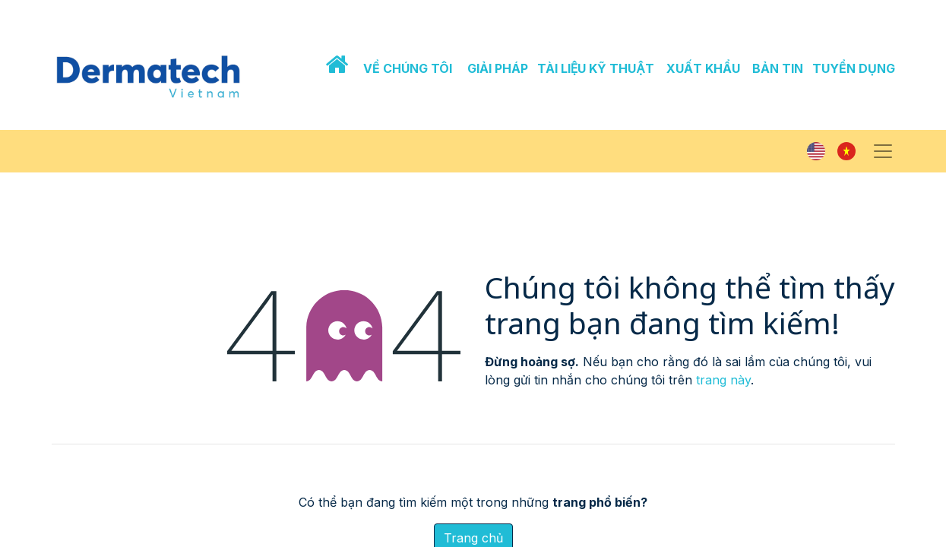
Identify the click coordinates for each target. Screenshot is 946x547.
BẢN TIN (777, 68)
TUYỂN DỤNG (853, 68)
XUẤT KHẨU (703, 68)
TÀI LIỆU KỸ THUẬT (595, 68)
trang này (723, 379)
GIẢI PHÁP (497, 68)
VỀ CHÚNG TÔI (407, 68)
